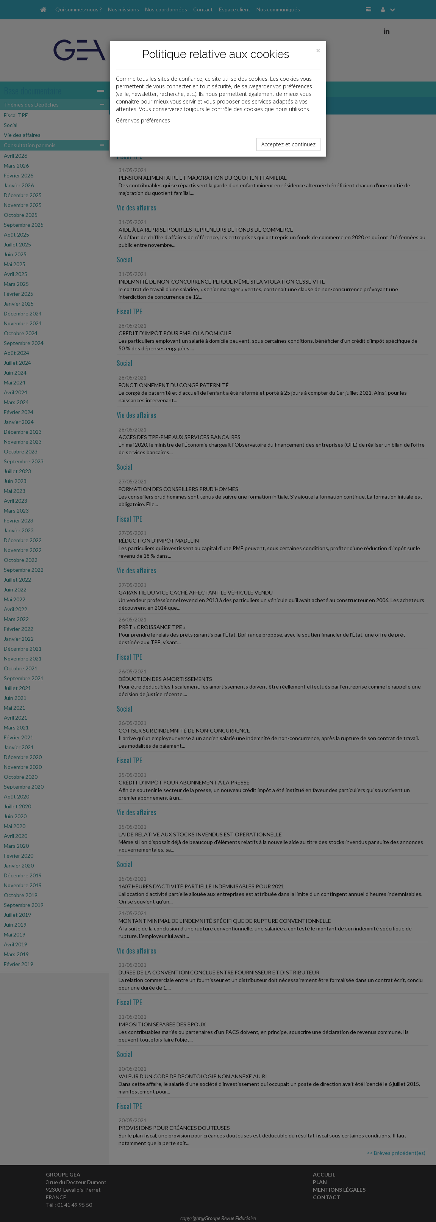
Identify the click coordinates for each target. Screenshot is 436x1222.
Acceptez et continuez (288, 144)
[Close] (318, 51)
